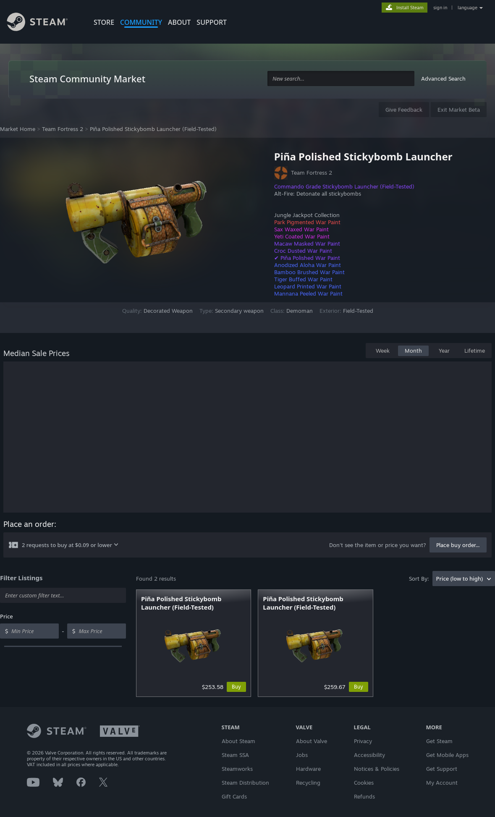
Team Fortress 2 (62, 129)
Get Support (441, 768)
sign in (440, 7)
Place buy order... (458, 545)
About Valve (311, 741)
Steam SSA (235, 755)
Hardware (308, 768)
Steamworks (237, 768)
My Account (442, 782)
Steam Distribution (245, 782)
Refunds (364, 796)
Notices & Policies (376, 768)
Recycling (308, 782)
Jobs (302, 755)
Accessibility (369, 755)
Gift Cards (234, 796)
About (179, 22)
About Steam (238, 741)
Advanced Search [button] (443, 78)
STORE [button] (104, 22)
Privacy (363, 741)
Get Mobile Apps (447, 755)
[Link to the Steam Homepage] (44, 23)
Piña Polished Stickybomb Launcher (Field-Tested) (153, 129)
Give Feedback (403, 109)
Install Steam (410, 7)
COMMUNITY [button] (141, 22)
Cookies (364, 782)
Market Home (17, 129)
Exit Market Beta (458, 109)
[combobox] (340, 78)
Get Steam (439, 741)
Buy (236, 686)
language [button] (467, 7)
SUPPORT (211, 22)
